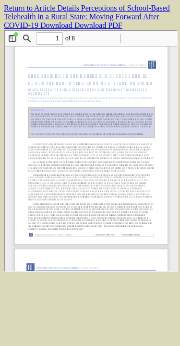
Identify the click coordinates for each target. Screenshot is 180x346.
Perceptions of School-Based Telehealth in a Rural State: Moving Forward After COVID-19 (87, 16)
